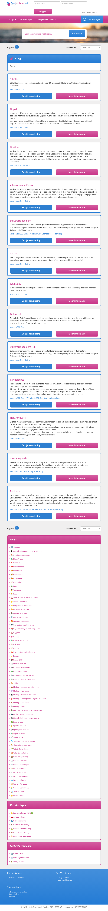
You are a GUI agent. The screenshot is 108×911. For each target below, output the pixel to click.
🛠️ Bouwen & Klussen (19, 617)
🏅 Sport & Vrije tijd (18, 726)
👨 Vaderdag (16, 590)
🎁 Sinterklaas (16, 570)
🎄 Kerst (14, 586)
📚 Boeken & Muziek (19, 613)
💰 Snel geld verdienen (20, 861)
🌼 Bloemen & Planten (20, 609)
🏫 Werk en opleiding (19, 757)
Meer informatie (77, 96)
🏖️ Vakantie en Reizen (19, 753)
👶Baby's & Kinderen (19, 601)
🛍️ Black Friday (17, 559)
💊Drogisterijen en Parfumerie (23, 652)
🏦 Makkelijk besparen (20, 857)
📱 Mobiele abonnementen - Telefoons (26, 551)
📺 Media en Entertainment (22, 714)
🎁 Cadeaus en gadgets (20, 621)
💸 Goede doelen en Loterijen (23, 679)
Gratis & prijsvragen (16, 878)
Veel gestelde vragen (65, 880)
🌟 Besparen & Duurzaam (21, 605)
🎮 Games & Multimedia (20, 667)
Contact (12, 896)
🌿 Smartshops (17, 722)
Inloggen (42, 11)
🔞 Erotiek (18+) (17, 660)
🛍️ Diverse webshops (19, 640)
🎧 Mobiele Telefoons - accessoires (25, 718)
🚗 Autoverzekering (19, 817)
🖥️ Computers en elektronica (22, 625)
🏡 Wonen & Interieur (19, 776)
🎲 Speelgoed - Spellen (20, 729)
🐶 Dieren (15, 648)
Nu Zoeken (77, 33)
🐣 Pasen (14, 594)
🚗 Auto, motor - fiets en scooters (24, 598)
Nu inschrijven (95, 19)
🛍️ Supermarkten (18, 733)
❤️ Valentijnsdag (17, 566)
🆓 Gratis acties (17, 854)
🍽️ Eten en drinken (18, 664)
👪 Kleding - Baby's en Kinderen (23, 695)
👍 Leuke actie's (17, 795)
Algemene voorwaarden (18, 892)
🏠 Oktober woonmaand (21, 555)
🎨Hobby (14, 683)
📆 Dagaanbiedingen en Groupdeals (25, 629)
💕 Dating (15, 636)
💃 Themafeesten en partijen (22, 745)
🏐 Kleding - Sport (18, 706)
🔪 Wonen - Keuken (19, 772)
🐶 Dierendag (16, 582)
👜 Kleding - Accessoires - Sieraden (25, 687)
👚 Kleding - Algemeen (20, 691)
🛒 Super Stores (17, 737)
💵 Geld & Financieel (19, 671)
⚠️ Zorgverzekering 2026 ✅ (22, 813)
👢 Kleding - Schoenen (20, 702)
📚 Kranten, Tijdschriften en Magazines (26, 710)
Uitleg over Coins (64, 878)
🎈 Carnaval (15, 563)
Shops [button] (12, 19)
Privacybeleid (14, 894)
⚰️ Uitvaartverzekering (20, 832)
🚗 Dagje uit (15, 632)
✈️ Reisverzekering (18, 821)
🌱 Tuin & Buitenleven (20, 749)
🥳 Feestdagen (17, 574)
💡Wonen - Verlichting (20, 788)
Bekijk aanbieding (31, 96)
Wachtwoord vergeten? (90, 12)
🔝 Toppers (15, 547)
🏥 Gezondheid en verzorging (22, 675)
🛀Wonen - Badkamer (19, 760)
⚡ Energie (15, 656)
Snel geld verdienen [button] (46, 19)
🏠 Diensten (16, 644)
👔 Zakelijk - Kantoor (19, 792)
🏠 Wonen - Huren (18, 768)
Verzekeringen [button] (27, 19)
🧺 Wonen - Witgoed (19, 784)
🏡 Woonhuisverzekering (21, 828)
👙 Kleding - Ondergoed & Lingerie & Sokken (28, 698)
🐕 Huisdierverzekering (20, 825)
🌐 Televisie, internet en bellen (23, 741)
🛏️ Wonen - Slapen (18, 780)
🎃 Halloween (16, 578)
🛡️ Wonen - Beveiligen (20, 764)
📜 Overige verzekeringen (21, 836)
